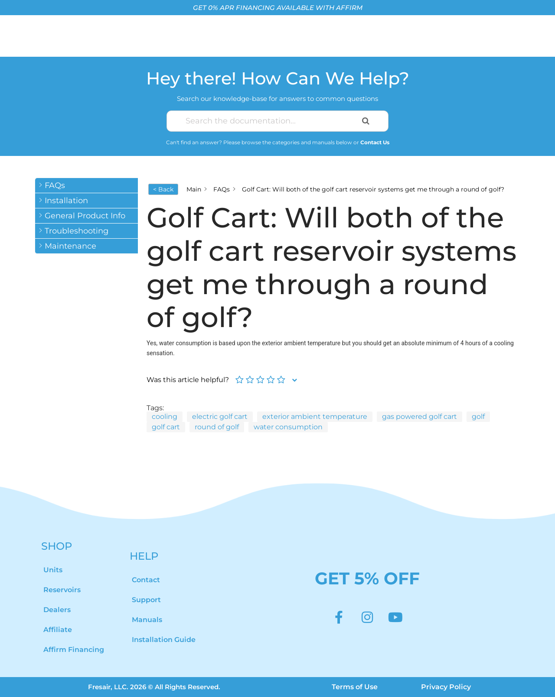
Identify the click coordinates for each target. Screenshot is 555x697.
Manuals (147, 620)
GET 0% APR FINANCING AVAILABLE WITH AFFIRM (277, 7)
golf (478, 416)
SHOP (56, 546)
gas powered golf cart (419, 416)
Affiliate (57, 630)
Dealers (57, 610)
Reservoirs (62, 590)
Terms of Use (355, 687)
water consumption (288, 427)
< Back (163, 189)
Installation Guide (164, 639)
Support (146, 600)
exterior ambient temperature (314, 416)
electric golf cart (220, 416)
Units (52, 570)
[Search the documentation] (365, 121)
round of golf (217, 427)
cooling (164, 416)
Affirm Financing (73, 649)
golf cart (166, 427)
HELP (144, 556)
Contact (146, 580)
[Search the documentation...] (267, 121)
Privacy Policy (446, 687)
